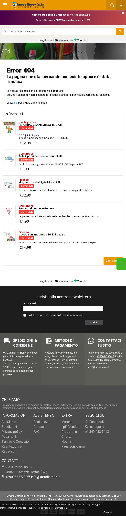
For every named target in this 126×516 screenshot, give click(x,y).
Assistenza (41, 422)
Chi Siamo (9, 422)
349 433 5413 (97, 432)
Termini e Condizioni (16, 441)
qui (16, 102)
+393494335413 (105, 356)
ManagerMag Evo (111, 495)
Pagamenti (9, 437)
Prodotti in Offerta (69, 434)
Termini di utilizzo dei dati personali (66, 315)
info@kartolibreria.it (43, 477)
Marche (66, 422)
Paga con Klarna (73, 446)
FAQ (36, 432)
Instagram (94, 427)
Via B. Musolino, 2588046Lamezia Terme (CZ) (24, 469)
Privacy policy (12, 432)
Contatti (39, 427)
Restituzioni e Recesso (12, 448)
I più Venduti (70, 427)
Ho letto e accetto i (36, 315)
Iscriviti (93, 322)
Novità (66, 441)
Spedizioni (9, 427)
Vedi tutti (113, 259)
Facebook (94, 422)
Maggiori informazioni (55, 508)
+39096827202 (14, 477)
